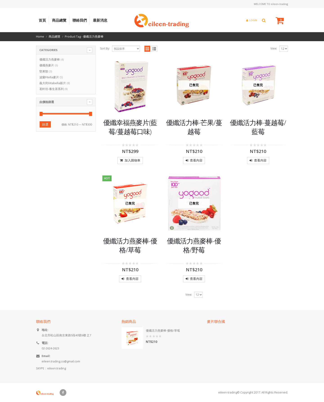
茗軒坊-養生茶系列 (51, 89)
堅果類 (43, 71)
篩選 (45, 124)
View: (273, 48)
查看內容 (196, 160)
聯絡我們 (79, 20)
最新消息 (100, 20)
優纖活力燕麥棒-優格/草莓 (163, 330)
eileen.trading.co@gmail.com (61, 361)
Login (251, 20)
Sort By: (105, 48)
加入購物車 (132, 160)
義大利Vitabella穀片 (52, 83)
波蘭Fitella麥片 (49, 77)
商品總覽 (59, 20)
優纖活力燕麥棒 (49, 59)
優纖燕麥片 (46, 65)
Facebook (63, 392)
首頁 (42, 20)
